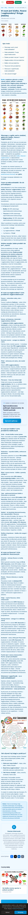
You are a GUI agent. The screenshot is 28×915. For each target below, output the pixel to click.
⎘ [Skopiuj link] (22, 856)
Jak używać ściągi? (10, 74)
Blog (6, 7)
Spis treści (6, 43)
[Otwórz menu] (25, 2)
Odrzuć (8, 912)
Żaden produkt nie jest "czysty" (14, 57)
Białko (3, 79)
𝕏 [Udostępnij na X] (15, 856)
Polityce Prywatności (18, 908)
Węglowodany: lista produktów (14, 60)
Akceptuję (20, 912)
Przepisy (18, 2)
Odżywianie (11, 7)
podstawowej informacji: (11, 174)
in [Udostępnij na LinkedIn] (19, 856)
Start (2, 7)
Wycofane (10, 2)
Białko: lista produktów (11, 63)
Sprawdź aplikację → (12, 421)
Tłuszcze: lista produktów (12, 66)
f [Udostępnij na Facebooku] (11, 856)
